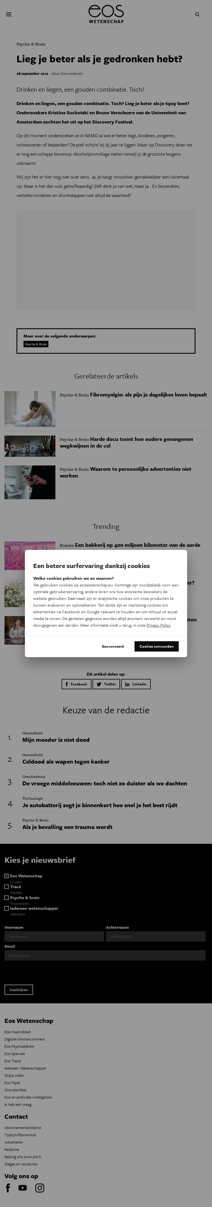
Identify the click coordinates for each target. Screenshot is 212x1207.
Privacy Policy (158, 625)
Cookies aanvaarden (157, 646)
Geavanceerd (113, 646)
